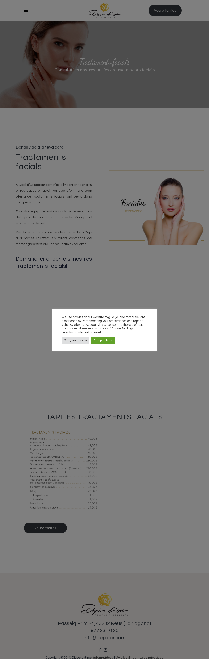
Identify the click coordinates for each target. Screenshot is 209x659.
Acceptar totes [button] (103, 340)
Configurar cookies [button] (75, 340)
